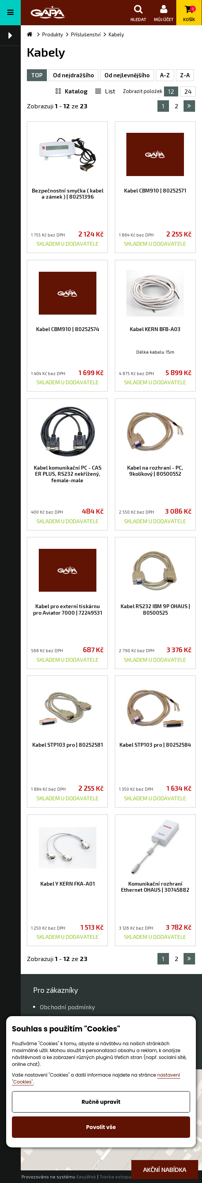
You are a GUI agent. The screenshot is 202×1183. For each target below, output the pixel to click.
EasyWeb (86, 1176)
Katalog (76, 90)
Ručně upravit (100, 1102)
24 (188, 91)
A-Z (165, 75)
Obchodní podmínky (67, 1006)
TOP (37, 75)
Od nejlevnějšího (127, 75)
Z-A (185, 75)
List (110, 90)
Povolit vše (101, 1127)
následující (189, 106)
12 (171, 91)
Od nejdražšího (73, 75)
